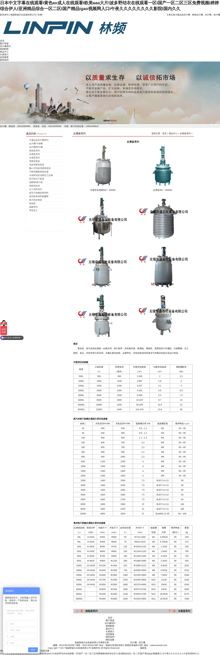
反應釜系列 (34, 154)
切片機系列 (5, 46)
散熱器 (32, 203)
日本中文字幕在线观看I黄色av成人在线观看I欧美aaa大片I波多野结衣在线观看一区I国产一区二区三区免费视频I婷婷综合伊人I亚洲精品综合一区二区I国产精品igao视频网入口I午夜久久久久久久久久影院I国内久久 (99, 653)
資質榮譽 (4, 57)
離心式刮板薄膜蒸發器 (40, 168)
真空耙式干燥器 (36, 178)
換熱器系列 (34, 150)
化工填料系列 (35, 189)
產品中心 (4, 51)
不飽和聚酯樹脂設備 (38, 171)
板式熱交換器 (35, 200)
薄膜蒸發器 (34, 161)
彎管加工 (33, 210)
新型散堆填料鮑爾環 (38, 196)
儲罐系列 (33, 207)
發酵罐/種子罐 (36, 182)
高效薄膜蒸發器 (36, 164)
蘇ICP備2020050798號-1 (160, 648)
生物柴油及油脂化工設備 (41, 175)
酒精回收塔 (34, 186)
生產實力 (4, 54)
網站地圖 (110, 639)
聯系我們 (4, 60)
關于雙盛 (4, 43)
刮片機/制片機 (36, 147)
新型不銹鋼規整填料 (38, 193)
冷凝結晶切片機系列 (38, 140)
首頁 (2, 40)
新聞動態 (4, 49)
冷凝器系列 (34, 157)
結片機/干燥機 (36, 143)
